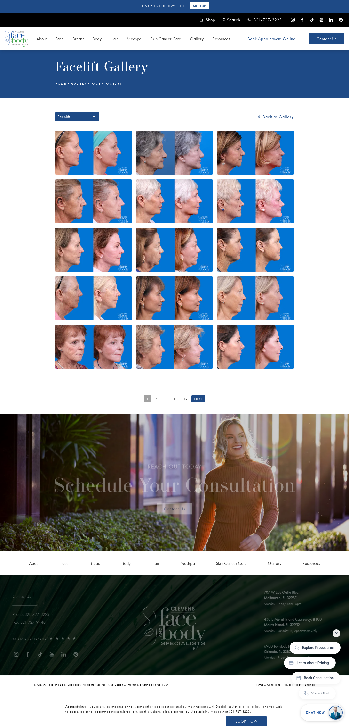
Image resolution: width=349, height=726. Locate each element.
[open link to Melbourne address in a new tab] (284, 598)
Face (96, 83)
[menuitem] (293, 20)
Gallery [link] (197, 39)
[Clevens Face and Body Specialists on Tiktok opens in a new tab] (312, 20)
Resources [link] (221, 39)
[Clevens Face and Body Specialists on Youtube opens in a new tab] (321, 20)
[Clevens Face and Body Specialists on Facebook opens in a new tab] (302, 20)
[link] (264, 20)
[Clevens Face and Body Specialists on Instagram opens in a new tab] (293, 20)
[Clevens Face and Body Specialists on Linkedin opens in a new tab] (331, 20)
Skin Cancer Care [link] (165, 39)
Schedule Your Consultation (175, 481)
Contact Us (327, 38)
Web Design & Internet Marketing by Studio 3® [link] (138, 684)
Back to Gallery (275, 117)
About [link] (41, 39)
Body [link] (97, 39)
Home (60, 83)
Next (198, 398)
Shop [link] (207, 20)
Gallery (79, 83)
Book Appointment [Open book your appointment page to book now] (271, 38)
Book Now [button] (246, 721)
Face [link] (60, 39)
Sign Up (199, 6)
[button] (231, 20)
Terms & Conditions (268, 684)
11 (175, 398)
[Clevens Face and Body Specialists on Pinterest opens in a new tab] (341, 20)
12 (185, 398)
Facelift (113, 83)
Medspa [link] (134, 39)
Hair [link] (114, 39)
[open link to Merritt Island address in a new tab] (295, 625)
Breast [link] (78, 39)
